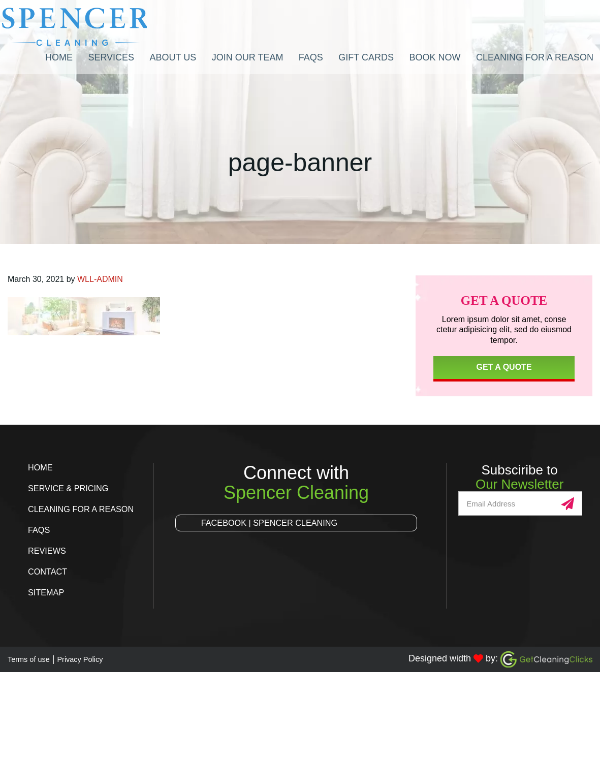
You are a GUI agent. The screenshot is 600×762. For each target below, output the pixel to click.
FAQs (40, 530)
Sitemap (48, 592)
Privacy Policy (96, 659)
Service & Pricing (72, 488)
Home (41, 467)
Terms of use (34, 659)
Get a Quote (504, 367)
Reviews (49, 551)
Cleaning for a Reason (86, 509)
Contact (50, 571)
